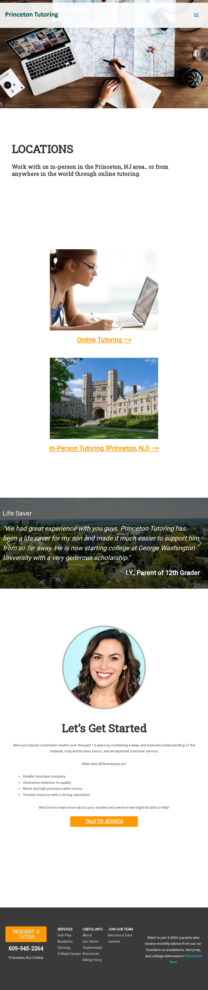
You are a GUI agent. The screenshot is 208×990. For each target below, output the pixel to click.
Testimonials (92, 948)
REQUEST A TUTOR (26, 934)
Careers (114, 941)
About (87, 935)
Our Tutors (91, 941)
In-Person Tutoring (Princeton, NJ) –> (104, 448)
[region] (104, 543)
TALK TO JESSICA (104, 821)
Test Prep (64, 935)
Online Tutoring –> (104, 340)
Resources (91, 954)
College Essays (69, 954)
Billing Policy (92, 960)
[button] (8, 543)
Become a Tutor (120, 935)
